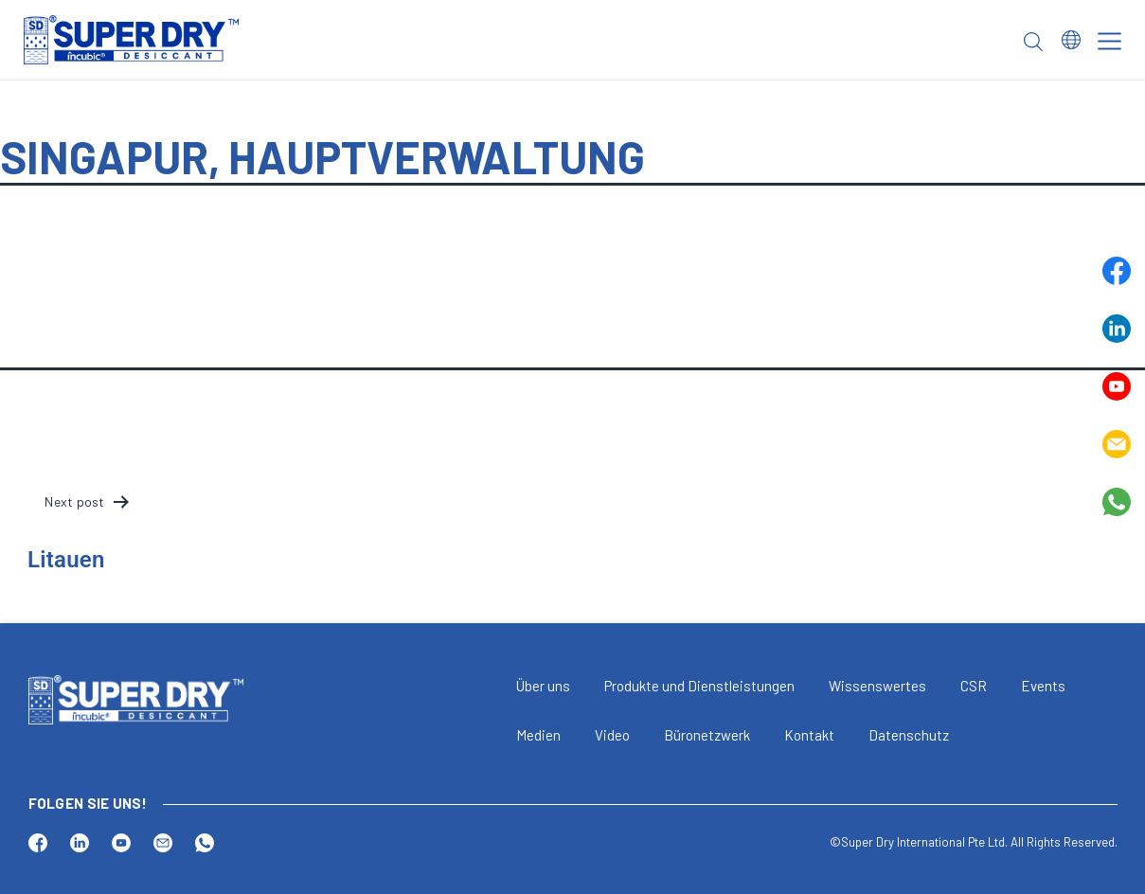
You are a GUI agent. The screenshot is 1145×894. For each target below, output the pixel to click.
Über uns (543, 685)
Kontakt (809, 734)
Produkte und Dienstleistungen (699, 685)
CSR (973, 685)
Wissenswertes (877, 685)
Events (1043, 685)
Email (1116, 444)
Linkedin (1116, 328)
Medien (538, 734)
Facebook (1116, 271)
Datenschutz (908, 734)
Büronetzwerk (707, 734)
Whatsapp (1116, 502)
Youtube (1116, 386)
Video (612, 734)
